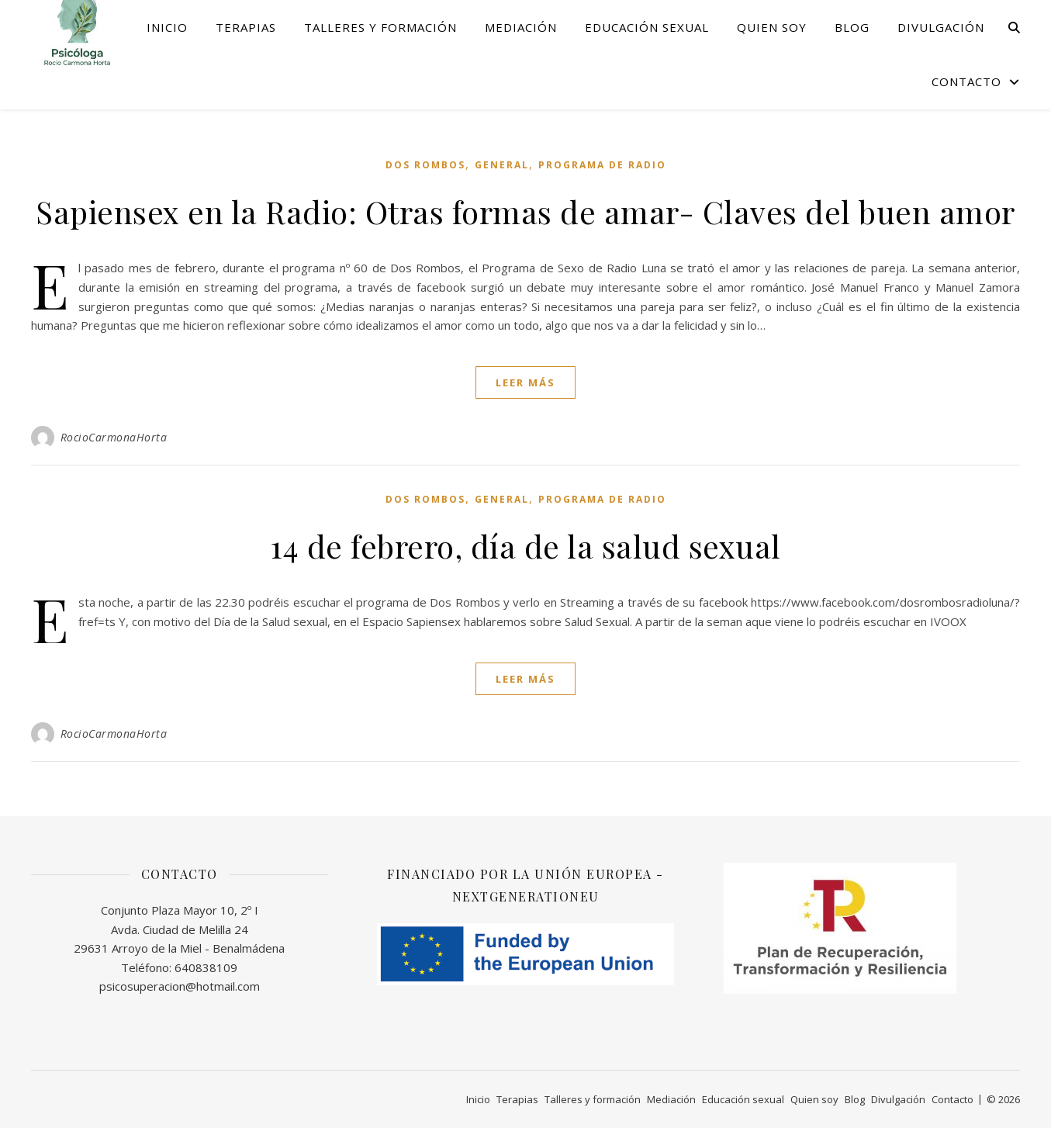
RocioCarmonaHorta (114, 437)
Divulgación (940, 27)
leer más (525, 382)
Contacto (966, 81)
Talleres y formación (380, 27)
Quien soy (772, 27)
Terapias (246, 27)
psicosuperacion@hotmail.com (179, 986)
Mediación (521, 27)
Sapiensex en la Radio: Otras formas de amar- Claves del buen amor (525, 211)
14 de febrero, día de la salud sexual (525, 545)
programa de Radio (602, 164)
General (502, 164)
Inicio (167, 27)
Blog (852, 27)
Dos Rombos (425, 164)
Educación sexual (647, 27)
